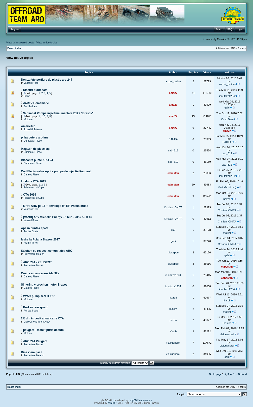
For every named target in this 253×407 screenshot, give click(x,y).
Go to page (215, 374)
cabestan (173, 173)
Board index (14, 48)
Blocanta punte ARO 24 (37, 160)
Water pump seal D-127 (39, 296)
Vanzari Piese (31, 83)
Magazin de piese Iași (35, 148)
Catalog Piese (31, 174)
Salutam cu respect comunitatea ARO (46, 250)
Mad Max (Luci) (227, 187)
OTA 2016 (29, 194)
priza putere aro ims (34, 137)
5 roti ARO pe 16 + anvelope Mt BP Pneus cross (55, 206)
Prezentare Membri (34, 254)
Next (244, 374)
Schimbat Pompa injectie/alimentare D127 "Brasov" (58, 113)
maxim (227, 232)
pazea (227, 199)
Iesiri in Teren (31, 242)
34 (239, 374)
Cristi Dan (227, 119)
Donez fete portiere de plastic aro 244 (46, 79)
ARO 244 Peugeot (35, 341)
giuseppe (173, 252)
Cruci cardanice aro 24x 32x (40, 273)
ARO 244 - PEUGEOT (37, 262)
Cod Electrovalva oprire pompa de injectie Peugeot (56, 171)
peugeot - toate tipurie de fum (43, 330)
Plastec (227, 323)
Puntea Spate (31, 231)
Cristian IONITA (173, 207)
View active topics (46, 42)
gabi (226, 107)
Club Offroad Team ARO (37, 321)
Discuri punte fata (35, 90)
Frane (27, 96)
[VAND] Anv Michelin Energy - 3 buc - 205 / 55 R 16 (57, 217)
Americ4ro (28, 126)
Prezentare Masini (33, 265)
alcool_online (173, 81)
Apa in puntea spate (34, 228)
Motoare (28, 119)
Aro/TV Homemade (36, 103)
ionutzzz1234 (227, 96)
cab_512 (173, 150)
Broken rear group (35, 307)
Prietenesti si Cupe (34, 187)
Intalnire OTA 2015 (33, 181)
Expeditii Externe (33, 129)
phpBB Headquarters (141, 400)
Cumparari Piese (33, 140)
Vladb (173, 331)
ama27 (173, 92)
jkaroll (173, 297)
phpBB (111, 403)
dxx (173, 229)
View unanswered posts (20, 42)
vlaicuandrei (227, 334)
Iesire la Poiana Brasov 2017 (40, 239)
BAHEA (173, 139)
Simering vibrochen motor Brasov (44, 284)
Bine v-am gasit (31, 352)
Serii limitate (30, 106)
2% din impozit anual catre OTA (42, 318)
